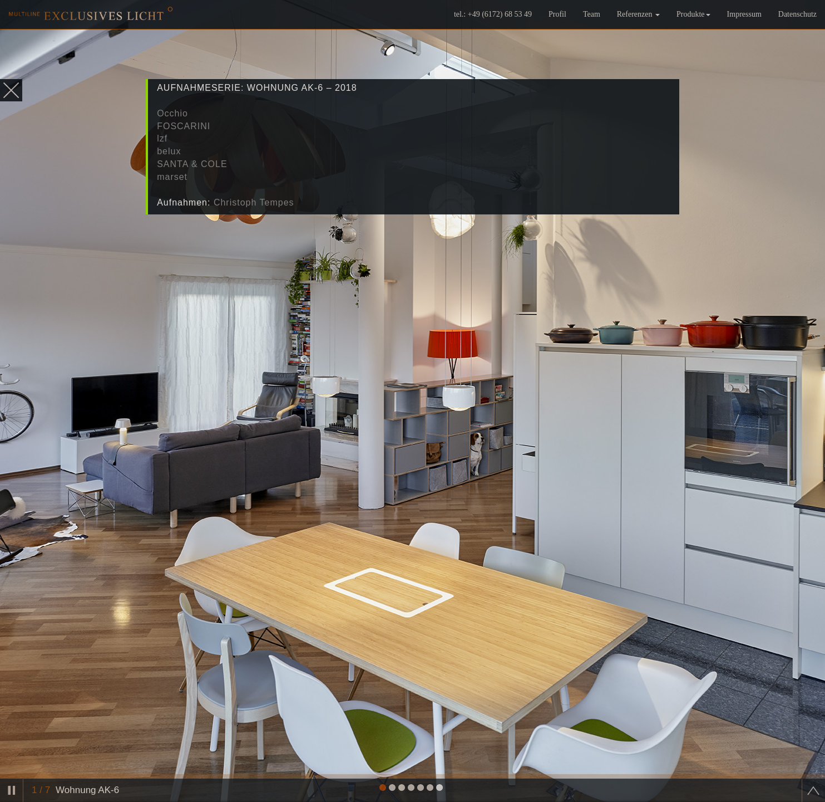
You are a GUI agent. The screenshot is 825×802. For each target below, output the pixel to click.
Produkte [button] (693, 25)
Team (591, 25)
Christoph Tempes (254, 202)
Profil (557, 25)
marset (172, 177)
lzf (162, 138)
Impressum (744, 25)
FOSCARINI (183, 126)
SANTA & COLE (192, 164)
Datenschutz (797, 25)
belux (169, 151)
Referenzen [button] (638, 25)
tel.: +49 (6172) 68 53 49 (493, 25)
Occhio (172, 113)
